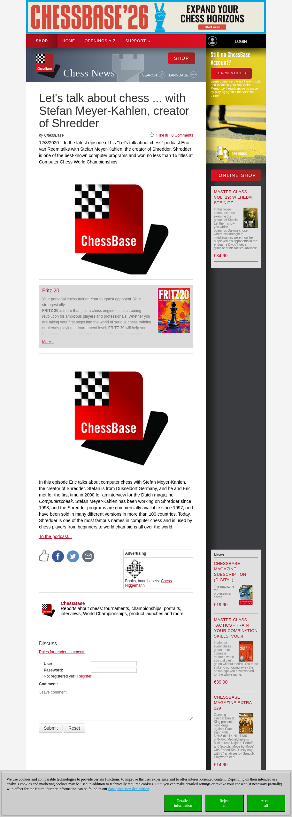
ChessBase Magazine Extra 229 (233, 702)
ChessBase (73, 603)
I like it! (162, 135)
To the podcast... (55, 536)
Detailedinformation (183, 803)
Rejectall (225, 803)
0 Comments (182, 135)
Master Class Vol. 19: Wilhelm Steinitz (233, 197)
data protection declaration (128, 789)
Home (68, 41)
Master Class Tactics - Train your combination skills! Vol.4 (236, 628)
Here (158, 784)
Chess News (89, 73)
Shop (42, 41)
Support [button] (137, 41)
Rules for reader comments (62, 652)
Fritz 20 (50, 290)
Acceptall (266, 803)
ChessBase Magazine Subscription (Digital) (230, 571)
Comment (48, 684)
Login (241, 41)
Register (84, 676)
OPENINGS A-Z (100, 41)
